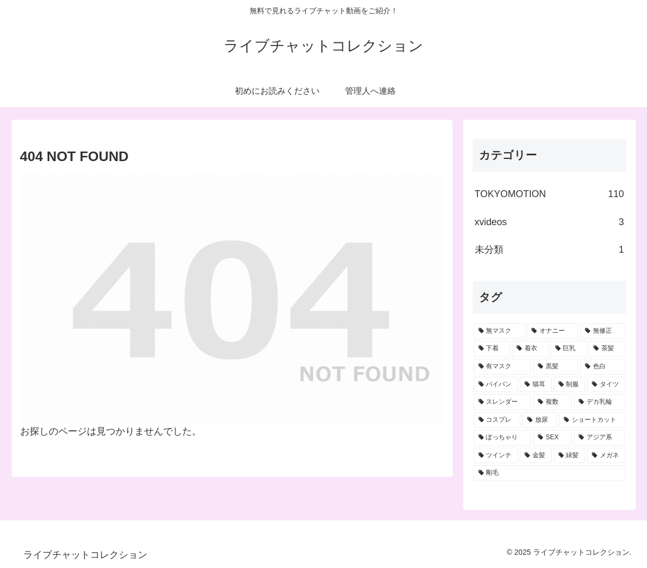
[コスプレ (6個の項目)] (497, 420)
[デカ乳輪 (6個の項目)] (599, 402)
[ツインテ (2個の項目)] (496, 456)
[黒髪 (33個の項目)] (555, 367)
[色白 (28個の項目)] (602, 367)
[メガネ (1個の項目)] (606, 456)
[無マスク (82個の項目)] (499, 331)
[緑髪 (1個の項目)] (570, 456)
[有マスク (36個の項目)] (502, 367)
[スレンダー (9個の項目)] (502, 402)
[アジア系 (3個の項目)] (599, 438)
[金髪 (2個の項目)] (536, 456)
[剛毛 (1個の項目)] (549, 473)
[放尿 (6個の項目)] (539, 420)
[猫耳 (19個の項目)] (536, 385)
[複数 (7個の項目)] (552, 402)
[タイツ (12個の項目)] (606, 385)
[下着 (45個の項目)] (492, 349)
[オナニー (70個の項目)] (552, 331)
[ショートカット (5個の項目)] (592, 420)
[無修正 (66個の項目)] (602, 331)
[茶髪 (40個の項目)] (607, 349)
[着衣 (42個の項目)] (530, 349)
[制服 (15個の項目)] (570, 385)
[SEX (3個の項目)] (552, 438)
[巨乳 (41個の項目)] (569, 349)
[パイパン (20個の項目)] (496, 385)
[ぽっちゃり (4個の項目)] (502, 438)
